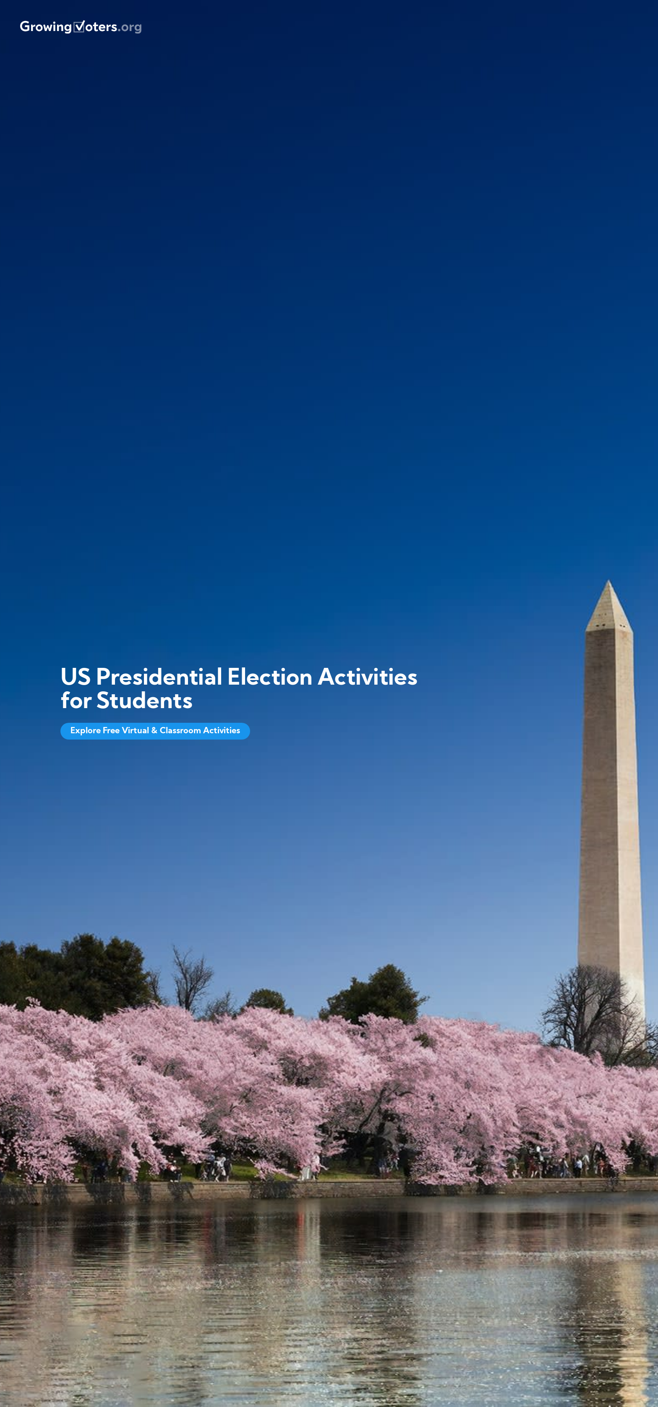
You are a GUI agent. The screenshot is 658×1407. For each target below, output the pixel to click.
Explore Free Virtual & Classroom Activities (155, 731)
